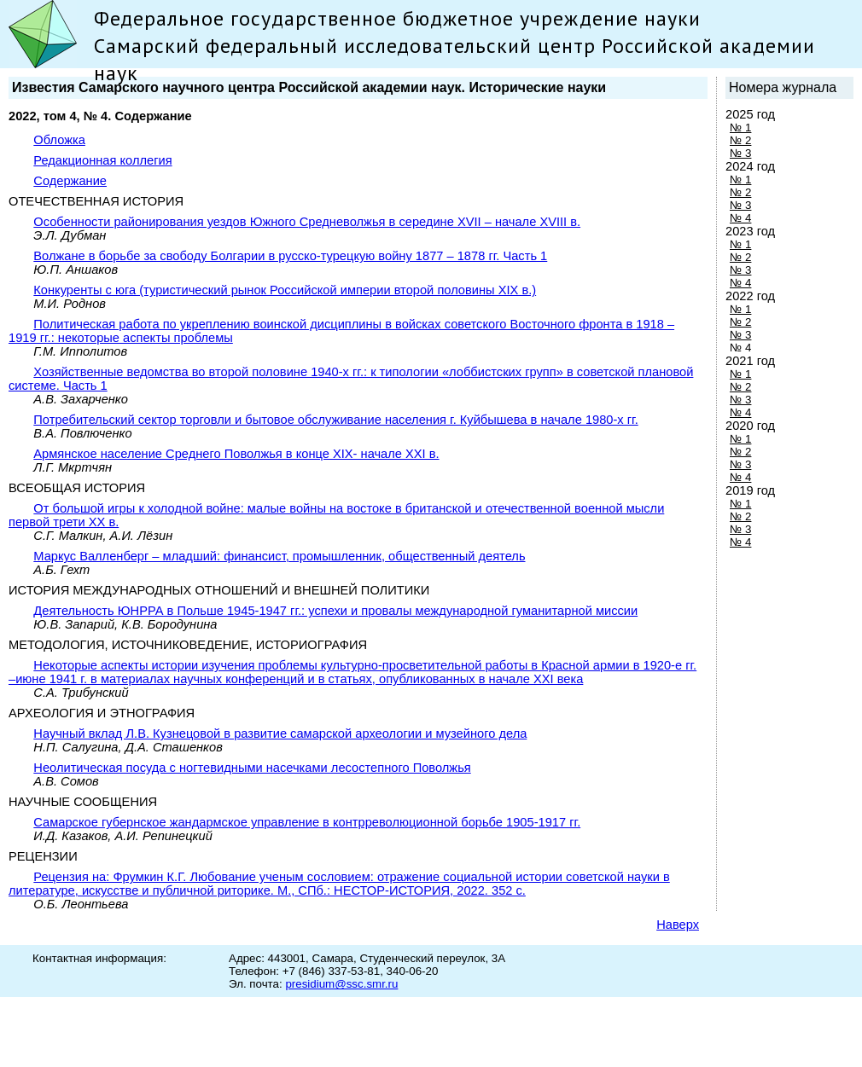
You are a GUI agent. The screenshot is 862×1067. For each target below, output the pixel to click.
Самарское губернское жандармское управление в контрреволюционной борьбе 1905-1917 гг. (306, 822)
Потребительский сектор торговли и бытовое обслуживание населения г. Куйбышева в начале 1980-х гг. (335, 419)
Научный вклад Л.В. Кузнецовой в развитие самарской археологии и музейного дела (280, 733)
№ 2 (740, 140)
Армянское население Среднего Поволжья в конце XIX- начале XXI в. (236, 454)
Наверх (677, 924)
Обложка (59, 140)
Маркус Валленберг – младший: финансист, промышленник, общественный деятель (279, 556)
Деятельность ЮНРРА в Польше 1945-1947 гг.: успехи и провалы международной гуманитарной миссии (335, 611)
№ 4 (740, 218)
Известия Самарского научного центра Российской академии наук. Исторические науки (309, 87)
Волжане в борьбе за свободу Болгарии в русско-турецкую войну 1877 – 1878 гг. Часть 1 (290, 256)
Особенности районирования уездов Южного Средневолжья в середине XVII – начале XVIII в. (306, 222)
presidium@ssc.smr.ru (341, 983)
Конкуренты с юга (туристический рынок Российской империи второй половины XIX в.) (284, 290)
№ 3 (740, 153)
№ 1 (740, 127)
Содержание (70, 181)
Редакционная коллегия (102, 160)
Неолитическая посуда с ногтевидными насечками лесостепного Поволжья (251, 767)
